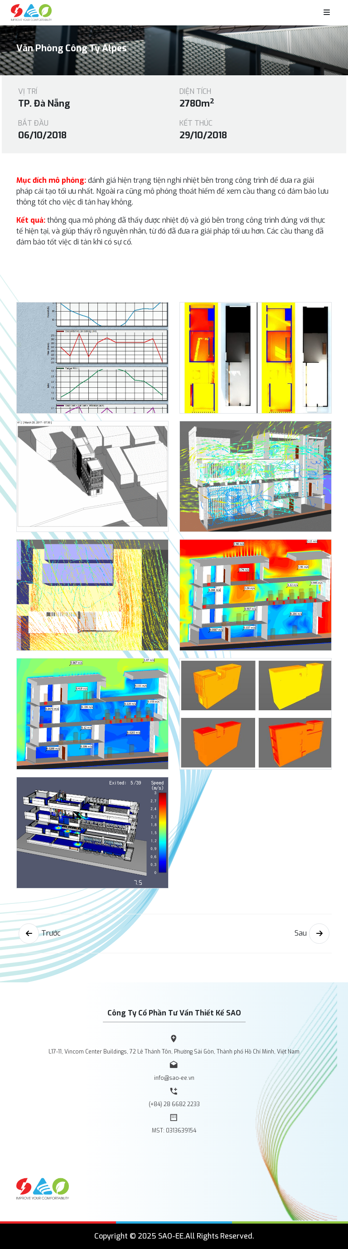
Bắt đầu (33, 123)
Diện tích (195, 91)
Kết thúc (196, 123)
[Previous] (29, 933)
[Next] (319, 933)
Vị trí (27, 91)
